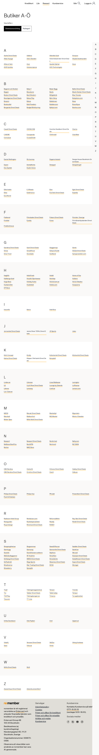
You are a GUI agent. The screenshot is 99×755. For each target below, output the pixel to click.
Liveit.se (52, 388)
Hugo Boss (7, 282)
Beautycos (30, 92)
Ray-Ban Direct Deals (79, 519)
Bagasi (6, 92)
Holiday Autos (31, 282)
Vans (5, 646)
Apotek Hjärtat (54, 64)
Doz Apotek (8, 168)
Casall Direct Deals (10, 129)
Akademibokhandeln (79, 59)
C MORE (7, 134)
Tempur (75, 593)
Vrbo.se (29, 646)
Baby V (29, 89)
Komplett (53, 358)
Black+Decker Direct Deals (81, 92)
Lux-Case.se (8, 392)
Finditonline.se (9, 226)
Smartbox (53, 556)
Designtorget (76, 165)
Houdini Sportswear (33, 279)
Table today (53, 593)
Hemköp (52, 279)
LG (5, 385)
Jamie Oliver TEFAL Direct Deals (36, 332)
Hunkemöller (8, 285)
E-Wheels (30, 189)
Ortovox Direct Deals (57, 469)
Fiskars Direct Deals (56, 217)
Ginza (6, 251)
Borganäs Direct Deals (11, 107)
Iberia (29, 309)
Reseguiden (8, 522)
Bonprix (6, 101)
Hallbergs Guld (9, 279)
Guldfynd (53, 254)
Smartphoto (54, 559)
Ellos (5, 193)
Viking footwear (77, 642)
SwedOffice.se (55, 546)
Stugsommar (31, 546)
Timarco (52, 596)
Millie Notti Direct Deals (35, 419)
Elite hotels (7, 189)
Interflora (53, 309)
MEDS (6, 413)
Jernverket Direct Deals (12, 331)
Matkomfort (31, 416)
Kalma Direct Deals (10, 358)
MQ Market (53, 416)
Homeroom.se (54, 282)
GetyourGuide (54, 251)
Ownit (52, 472)
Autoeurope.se (32, 67)
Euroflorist (7, 196)
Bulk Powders (31, 104)
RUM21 (52, 525)
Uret (51, 621)
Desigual (53, 165)
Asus (74, 64)
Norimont (53, 444)
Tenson (52, 590)
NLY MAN (75, 444)
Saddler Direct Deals (79, 546)
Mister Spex (8, 419)
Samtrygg (7, 549)
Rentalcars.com (32, 519)
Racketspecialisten (33, 522)
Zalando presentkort (34, 689)
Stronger (75, 565)
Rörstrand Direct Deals (34, 525)
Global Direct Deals (79, 251)
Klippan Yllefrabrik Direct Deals (36, 360)
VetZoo (52, 642)
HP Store (7, 288)
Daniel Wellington (10, 159)
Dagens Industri (55, 159)
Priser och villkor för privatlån (47, 716)
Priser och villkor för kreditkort (48, 713)
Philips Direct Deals (10, 494)
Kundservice (40, 721)
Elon (51, 189)
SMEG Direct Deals (33, 559)
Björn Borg (53, 98)
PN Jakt (52, 494)
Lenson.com (76, 388)
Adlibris (29, 56)
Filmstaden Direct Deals (35, 217)
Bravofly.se (76, 104)
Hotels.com (53, 285)
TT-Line (29, 599)
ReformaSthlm (55, 519)
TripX (5, 590)
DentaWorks (31, 165)
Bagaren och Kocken (11, 89)
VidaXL (6, 642)
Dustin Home (31, 168)
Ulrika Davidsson (9, 621)
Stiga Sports (31, 562)
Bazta (51, 92)
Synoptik (30, 568)
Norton (6, 447)
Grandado (30, 254)
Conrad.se (7, 138)
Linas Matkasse (55, 382)
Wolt (28, 667)
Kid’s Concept (8, 355)
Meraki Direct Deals (33, 413)
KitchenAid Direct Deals (80, 355)
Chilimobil (53, 134)
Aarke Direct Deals (10, 56)
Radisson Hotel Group (11, 519)
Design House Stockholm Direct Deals (82, 161)
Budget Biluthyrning (33, 107)
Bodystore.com (77, 98)
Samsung (30, 549)
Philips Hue (30, 494)
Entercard (20, 711)
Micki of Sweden (78, 416)
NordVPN (30, 444)
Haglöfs (6, 275)
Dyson (6, 165)
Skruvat (75, 553)
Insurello (7, 309)
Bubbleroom (54, 104)
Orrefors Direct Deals (34, 472)
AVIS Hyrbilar (8, 67)
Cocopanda (31, 134)
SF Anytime (31, 556)
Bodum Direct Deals (10, 95)
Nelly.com (75, 441)
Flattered (7, 217)
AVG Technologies (56, 67)
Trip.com (7, 599)
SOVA (52, 565)
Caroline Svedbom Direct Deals (59, 130)
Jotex (74, 331)
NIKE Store (30, 447)
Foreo (52, 220)
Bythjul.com (54, 107)
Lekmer (6, 388)
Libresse (30, 382)
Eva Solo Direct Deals (57, 193)
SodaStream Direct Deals (81, 559)
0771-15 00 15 (73, 710)
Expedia (75, 193)
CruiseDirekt (31, 138)
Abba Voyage (8, 59)
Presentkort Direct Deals (80, 494)
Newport (7, 441)
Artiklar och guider (43, 719)
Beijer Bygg (53, 89)
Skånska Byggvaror (10, 556)
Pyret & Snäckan (9, 497)
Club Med (75, 134)
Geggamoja (54, 248)
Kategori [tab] (26, 29)
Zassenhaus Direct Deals (12, 689)
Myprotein (75, 413)
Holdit (52, 275)
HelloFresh (30, 275)
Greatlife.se (31, 251)
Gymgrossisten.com (79, 254)
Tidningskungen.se (33, 596)
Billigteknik (53, 95)
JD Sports (53, 331)
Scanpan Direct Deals (79, 556)
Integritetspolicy (42, 707)
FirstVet (6, 220)
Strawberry (8, 568)
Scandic (6, 553)
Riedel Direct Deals (78, 522)
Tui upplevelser (77, 596)
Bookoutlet (7, 104)
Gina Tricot (7, 254)
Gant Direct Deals (33, 248)
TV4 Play (7, 596)
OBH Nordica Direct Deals (12, 472)
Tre (5, 593)
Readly (52, 522)
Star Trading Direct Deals (35, 565)
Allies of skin (8, 64)
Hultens (75, 279)
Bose (74, 101)
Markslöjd (53, 413)
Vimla (51, 646)
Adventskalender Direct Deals (59, 60)
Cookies (38, 710)
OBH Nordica (8, 469)
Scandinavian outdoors (35, 553)
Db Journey (30, 159)
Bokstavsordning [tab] (12, 29)
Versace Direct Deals (34, 642)
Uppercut (75, 621)
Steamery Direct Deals (57, 562)
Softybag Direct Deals (11, 559)
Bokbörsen (53, 101)
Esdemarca (31, 193)
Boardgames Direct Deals (12, 98)
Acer (28, 64)
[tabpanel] (49, 370)
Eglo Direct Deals (78, 189)
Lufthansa (75, 385)
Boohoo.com (76, 107)
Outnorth (30, 469)
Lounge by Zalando (56, 385)
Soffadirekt (8, 562)
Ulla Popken (31, 621)
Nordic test (53, 441)
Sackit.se (75, 549)
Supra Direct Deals (78, 562)
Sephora (52, 553)
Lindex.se (7, 382)
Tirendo (75, 590)
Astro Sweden (31, 59)
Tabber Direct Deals (33, 593)
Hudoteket (30, 285)
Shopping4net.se (10, 546)
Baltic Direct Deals (78, 89)
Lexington (75, 382)
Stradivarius (8, 565)
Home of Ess (76, 275)
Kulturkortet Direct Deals (58, 355)
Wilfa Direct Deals (10, 667)
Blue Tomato (76, 95)
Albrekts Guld (54, 56)
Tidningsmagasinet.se (34, 590)
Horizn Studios (77, 282)
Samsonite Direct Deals (58, 549)
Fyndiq (29, 220)
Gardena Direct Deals (11, 248)
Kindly (29, 355)
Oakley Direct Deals (79, 469)
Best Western (31, 95)
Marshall (7, 416)
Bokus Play (30, 98)
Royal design (8, 525)
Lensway (30, 388)
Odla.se (75, 472)
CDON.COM (31, 129)
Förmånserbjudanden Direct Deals (82, 222)
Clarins (74, 129)
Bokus (29, 101)
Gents (74, 248)
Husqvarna (76, 285)
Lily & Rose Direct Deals (35, 385)
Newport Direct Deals (34, 441)
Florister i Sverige (78, 217)
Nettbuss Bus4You (10, 444)
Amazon (75, 56)
